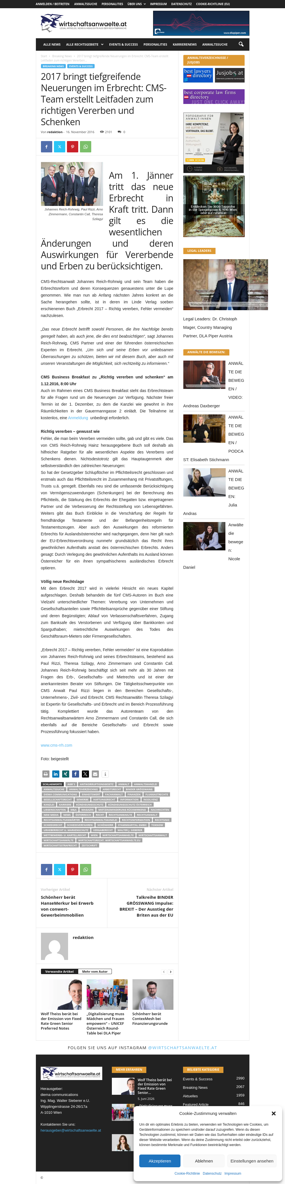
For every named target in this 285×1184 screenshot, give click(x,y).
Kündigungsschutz (89, 804)
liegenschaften (55, 810)
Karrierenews (185, 44)
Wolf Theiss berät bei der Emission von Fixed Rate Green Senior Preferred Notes (61, 1021)
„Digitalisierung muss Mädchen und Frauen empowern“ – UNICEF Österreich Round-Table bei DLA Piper (106, 1023)
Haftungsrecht (104, 799)
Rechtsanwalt (147, 815)
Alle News (52, 44)
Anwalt (123, 784)
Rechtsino (162, 820)
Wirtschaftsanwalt (152, 835)
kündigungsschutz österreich (130, 804)
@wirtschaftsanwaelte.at (182, 1047)
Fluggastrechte (156, 794)
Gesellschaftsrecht (58, 799)
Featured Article (196, 1104)
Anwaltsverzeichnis (83, 789)
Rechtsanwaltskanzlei (101, 820)
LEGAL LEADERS (200, 250)
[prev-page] (164, 972)
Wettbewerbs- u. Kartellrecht (65, 835)
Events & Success (123, 44)
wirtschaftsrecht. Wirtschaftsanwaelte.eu (109, 840)
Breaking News (62, 56)
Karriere (65, 804)
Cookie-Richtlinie (187, 1174)
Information (129, 799)
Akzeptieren (160, 1161)
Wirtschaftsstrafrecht (60, 845)
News (67, 815)
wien (94, 835)
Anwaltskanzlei (145, 784)
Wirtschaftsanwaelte (118, 835)
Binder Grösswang (139, 789)
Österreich (83, 815)
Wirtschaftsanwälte (59, 840)
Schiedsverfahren (80, 825)
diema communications (60, 794)
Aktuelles (190, 1096)
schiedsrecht (53, 825)
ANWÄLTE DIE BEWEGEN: (206, 352)
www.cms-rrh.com (56, 745)
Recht (100, 815)
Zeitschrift (89, 845)
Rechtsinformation (136, 820)
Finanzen (134, 794)
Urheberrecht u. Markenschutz (66, 830)
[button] (274, 1113)
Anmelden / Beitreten (52, 4)
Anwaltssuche (85, 4)
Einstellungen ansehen (251, 1161)
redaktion (54, 132)
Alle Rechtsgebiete (84, 44)
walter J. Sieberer (130, 830)
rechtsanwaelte (120, 815)
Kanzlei (49, 804)
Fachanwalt (114, 794)
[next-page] (170, 972)
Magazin (87, 810)
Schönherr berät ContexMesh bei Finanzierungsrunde (150, 1018)
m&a (74, 810)
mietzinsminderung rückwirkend (122, 810)
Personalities (112, 4)
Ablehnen (204, 1161)
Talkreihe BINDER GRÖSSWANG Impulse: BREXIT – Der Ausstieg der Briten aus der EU (146, 906)
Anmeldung (78, 418)
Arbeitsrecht (112, 789)
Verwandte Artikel (59, 971)
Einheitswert (91, 794)
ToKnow (157, 825)
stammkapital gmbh (132, 825)
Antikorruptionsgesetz (97, 784)
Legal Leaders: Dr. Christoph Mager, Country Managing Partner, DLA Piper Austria (210, 327)
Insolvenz (150, 799)
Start (44, 56)
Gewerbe (82, 799)
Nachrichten (160, 810)
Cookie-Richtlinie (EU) (213, 4)
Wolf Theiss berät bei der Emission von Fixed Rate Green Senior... (155, 1086)
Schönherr (105, 825)
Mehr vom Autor (95, 971)
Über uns (136, 4)
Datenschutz (212, 1174)
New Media (51, 815)
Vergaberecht (103, 830)
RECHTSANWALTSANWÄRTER (62, 820)
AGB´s (71, 784)
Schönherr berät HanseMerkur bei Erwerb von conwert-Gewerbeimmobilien (67, 906)
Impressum (233, 1174)
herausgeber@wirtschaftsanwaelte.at (71, 1130)
